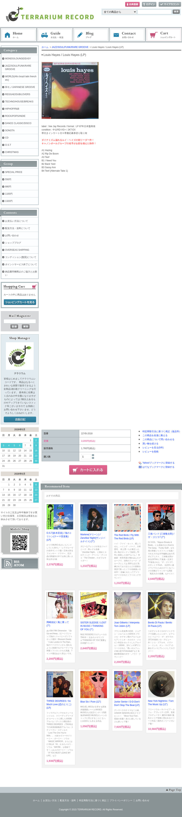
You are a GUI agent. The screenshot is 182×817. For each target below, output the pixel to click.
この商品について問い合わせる (158, 439)
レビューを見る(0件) (153, 447)
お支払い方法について (16, 221)
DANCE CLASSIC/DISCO (18, 123)
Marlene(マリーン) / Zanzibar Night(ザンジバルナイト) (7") (92, 538)
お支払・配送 (55, 35)
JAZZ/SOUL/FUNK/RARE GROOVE (70, 47)
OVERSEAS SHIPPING (17, 250)
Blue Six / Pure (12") (90, 701)
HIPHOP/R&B (12, 108)
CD (6, 137)
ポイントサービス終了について (21, 264)
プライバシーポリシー (121, 800)
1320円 (9, 201)
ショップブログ (13, 242)
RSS (16, 562)
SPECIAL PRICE (13, 172)
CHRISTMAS (12, 152)
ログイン (149, 4)
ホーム (18, 35)
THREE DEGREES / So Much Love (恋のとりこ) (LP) (59, 704)
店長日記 (20, 420)
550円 (8, 179)
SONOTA (10, 130)
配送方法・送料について (17, 228)
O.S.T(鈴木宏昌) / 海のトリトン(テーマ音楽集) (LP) (59, 536)
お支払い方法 (50, 800)
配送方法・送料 (68, 800)
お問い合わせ (127, 35)
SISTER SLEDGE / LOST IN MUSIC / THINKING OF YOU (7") (93, 626)
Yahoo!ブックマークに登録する (158, 462)
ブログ (91, 35)
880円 (8, 186)
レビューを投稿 (150, 451)
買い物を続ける (150, 443)
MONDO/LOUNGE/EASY (18, 58)
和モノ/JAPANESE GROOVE (20, 87)
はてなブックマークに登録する (158, 467)
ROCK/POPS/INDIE (15, 116)
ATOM (19, 565)
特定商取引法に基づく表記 (92, 800)
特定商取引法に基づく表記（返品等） (161, 431)
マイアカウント (169, 4)
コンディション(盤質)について (20, 257)
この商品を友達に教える (155, 435)
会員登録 (132, 4)
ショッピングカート (164, 35)
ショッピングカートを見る (20, 302)
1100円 (9, 194)
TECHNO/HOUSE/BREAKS (19, 101)
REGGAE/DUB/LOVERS (17, 94)
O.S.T (8, 145)
